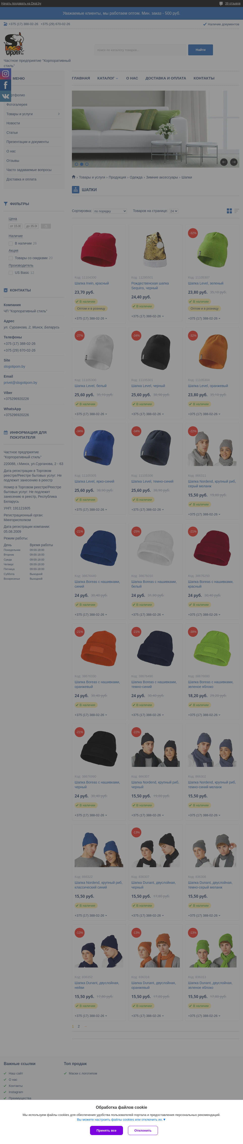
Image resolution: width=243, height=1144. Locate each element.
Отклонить (143, 1130)
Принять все (106, 1130)
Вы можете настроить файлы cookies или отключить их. (120, 1119)
